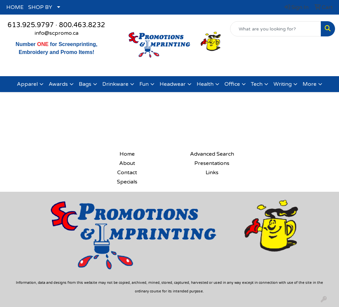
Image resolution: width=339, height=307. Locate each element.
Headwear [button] (173, 84)
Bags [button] (85, 84)
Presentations (211, 163)
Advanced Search (212, 154)
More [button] (309, 84)
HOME (15, 7)
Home (127, 154)
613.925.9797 (31, 25)
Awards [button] (58, 84)
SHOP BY (40, 7)
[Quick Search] (275, 28)
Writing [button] (282, 84)
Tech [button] (257, 84)
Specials (127, 182)
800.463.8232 (82, 25)
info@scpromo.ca (56, 33)
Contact (127, 172)
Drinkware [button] (115, 84)
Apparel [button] (27, 84)
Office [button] (232, 84)
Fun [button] (144, 84)
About (127, 163)
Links (212, 172)
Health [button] (205, 84)
